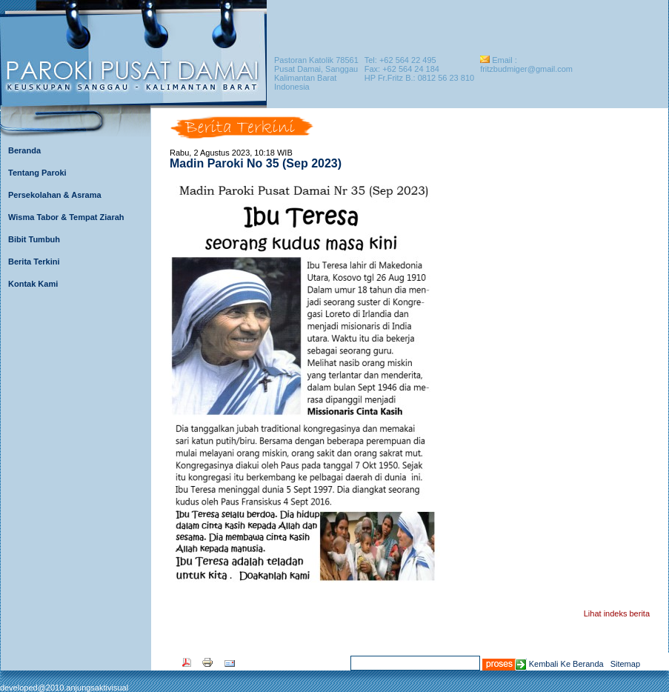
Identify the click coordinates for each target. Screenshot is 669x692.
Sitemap (625, 663)
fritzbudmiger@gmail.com (526, 68)
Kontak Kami (33, 283)
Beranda (24, 150)
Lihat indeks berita (617, 613)
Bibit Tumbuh (34, 239)
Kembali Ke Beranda (566, 663)
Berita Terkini (34, 261)
